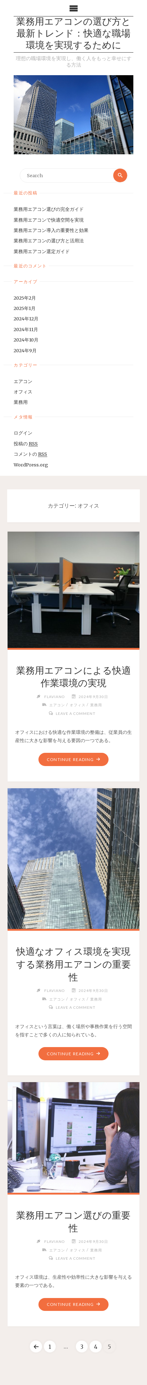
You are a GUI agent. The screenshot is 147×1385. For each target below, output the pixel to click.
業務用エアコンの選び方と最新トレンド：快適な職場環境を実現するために (73, 34)
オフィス (23, 391)
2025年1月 (25, 308)
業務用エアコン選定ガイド (42, 251)
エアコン (23, 381)
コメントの (30, 454)
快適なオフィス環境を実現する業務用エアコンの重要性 (73, 964)
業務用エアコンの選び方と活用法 (49, 240)
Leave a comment (76, 713)
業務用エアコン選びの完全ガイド (49, 209)
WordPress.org (31, 465)
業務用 (21, 402)
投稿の (26, 444)
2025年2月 (25, 298)
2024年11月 (26, 329)
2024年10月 (26, 340)
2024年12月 (26, 318)
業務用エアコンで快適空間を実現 (49, 220)
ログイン (23, 433)
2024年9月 (25, 350)
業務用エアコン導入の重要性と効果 (51, 230)
